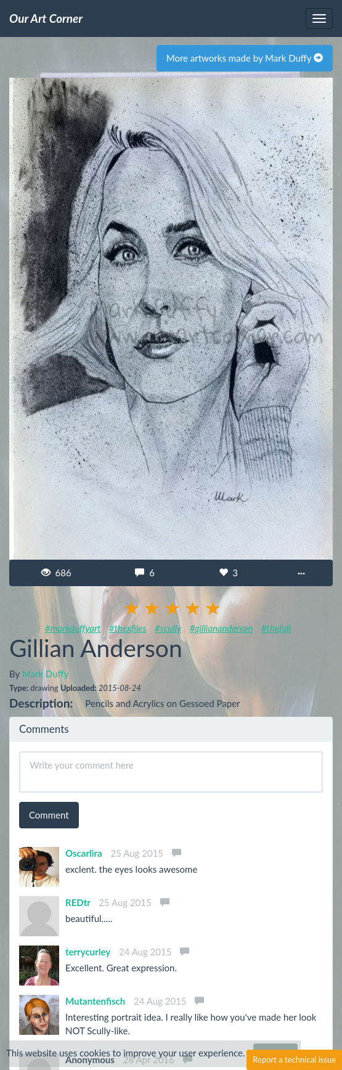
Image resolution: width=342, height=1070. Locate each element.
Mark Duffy (45, 673)
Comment (49, 814)
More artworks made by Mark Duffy (244, 57)
